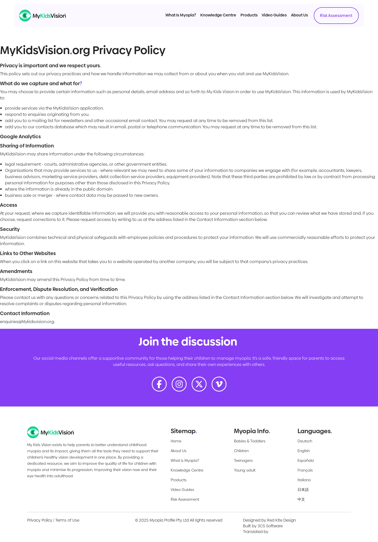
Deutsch (305, 441)
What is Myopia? (185, 460)
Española (306, 460)
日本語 (303, 489)
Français (305, 470)
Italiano (304, 479)
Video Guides (266, 19)
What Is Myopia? (172, 19)
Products (240, 19)
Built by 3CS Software (263, 526)
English (304, 450)
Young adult (244, 470)
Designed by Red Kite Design (269, 520)
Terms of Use (67, 520)
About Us (291, 19)
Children (241, 450)
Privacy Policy (39, 520)
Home (176, 441)
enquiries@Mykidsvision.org (27, 322)
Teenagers (243, 460)
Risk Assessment (328, 20)
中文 (301, 499)
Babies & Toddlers (249, 441)
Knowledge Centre (210, 19)
